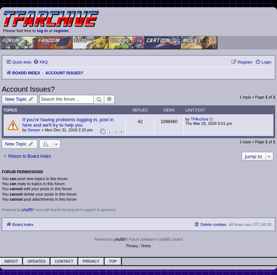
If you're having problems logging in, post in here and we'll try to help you (68, 122)
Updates (36, 261)
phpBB (27, 210)
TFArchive (200, 119)
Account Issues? (28, 89)
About (11, 261)
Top (113, 261)
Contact (64, 261)
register (61, 31)
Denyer (34, 130)
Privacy (91, 261)
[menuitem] (40, 62)
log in (42, 31)
